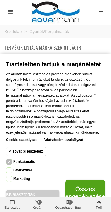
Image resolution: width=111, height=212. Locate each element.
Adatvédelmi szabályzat (63, 140)
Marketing (21, 179)
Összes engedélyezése (85, 193)
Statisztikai (22, 170)
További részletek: (27, 151)
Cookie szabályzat (21, 140)
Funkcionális (24, 162)
